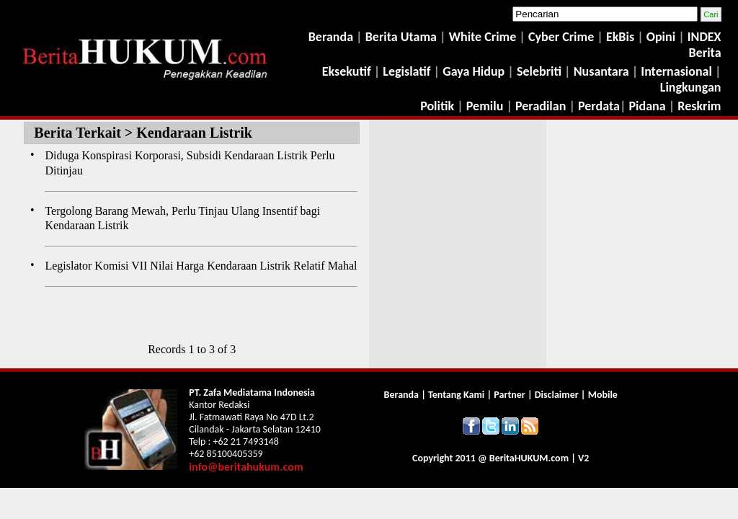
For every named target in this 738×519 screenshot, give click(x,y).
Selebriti (539, 71)
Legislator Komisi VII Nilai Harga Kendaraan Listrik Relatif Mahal (201, 266)
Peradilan (539, 106)
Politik (437, 106)
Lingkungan (690, 87)
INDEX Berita (704, 45)
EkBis (621, 37)
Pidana (647, 106)
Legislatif (406, 71)
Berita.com (529, 458)
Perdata (599, 106)
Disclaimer (557, 395)
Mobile (603, 395)
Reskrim (699, 106)
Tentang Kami (457, 395)
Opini (659, 37)
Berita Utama (402, 37)
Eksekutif (348, 71)
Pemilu (485, 106)
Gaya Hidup (472, 71)
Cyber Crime (562, 37)
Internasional (676, 71)
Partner (509, 395)
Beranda (330, 37)
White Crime (484, 37)
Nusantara (601, 71)
